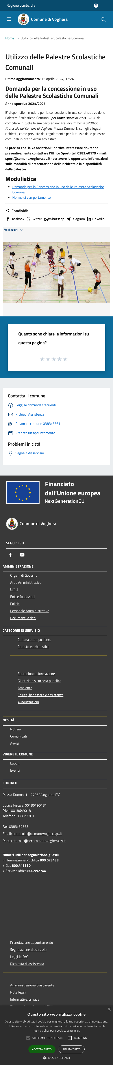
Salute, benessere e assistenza (40, 694)
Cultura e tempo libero (34, 639)
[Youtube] (22, 554)
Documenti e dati (23, 617)
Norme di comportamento (31, 197)
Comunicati (18, 736)
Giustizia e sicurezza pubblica (39, 680)
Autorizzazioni (28, 702)
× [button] (109, 1009)
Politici (15, 603)
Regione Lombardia (21, 5)
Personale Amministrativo (29, 610)
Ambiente (25, 687)
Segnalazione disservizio (28, 949)
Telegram (75, 218)
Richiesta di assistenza (27, 963)
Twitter (34, 218)
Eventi (15, 770)
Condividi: (16, 211)
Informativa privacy (24, 999)
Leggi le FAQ (19, 956)
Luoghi (15, 763)
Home (9, 38)
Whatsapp (54, 218)
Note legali (18, 992)
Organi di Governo (23, 575)
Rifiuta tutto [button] (72, 1049)
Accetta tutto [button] (42, 1049)
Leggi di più (73, 1030)
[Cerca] (103, 19)
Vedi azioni (14, 230)
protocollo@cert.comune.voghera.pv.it (37, 840)
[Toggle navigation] (8, 19)
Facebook (14, 218)
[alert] (56, 1035)
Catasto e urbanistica (33, 646)
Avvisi (14, 743)
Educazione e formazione (36, 673)
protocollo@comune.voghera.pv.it (37, 833)
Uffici (14, 589)
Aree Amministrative (25, 582)
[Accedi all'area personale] (96, 5)
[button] (56, 1057)
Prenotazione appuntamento (31, 942)
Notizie (15, 729)
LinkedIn (96, 218)
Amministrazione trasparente (32, 985)
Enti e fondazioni (22, 596)
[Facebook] (10, 554)
